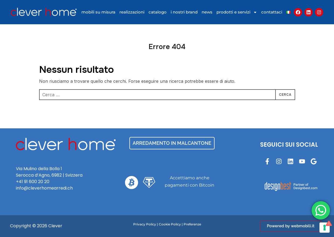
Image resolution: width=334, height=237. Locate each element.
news (207, 12)
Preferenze (192, 224)
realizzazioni (131, 12)
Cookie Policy (170, 224)
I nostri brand (184, 12)
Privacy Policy (144, 224)
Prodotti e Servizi (236, 12)
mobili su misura (98, 12)
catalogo (158, 12)
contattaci (271, 12)
